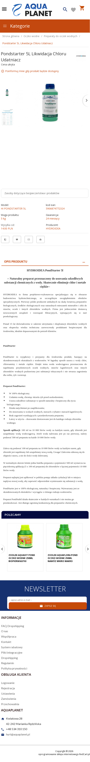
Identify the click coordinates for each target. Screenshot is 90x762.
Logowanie (7, 682)
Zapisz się (48, 606)
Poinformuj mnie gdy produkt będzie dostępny (32, 71)
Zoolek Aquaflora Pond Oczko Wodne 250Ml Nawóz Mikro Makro (63, 558)
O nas (4, 631)
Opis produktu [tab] (15, 262)
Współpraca (8, 636)
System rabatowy (11, 647)
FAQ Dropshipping (12, 626)
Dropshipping (9, 657)
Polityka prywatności (14, 668)
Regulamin (7, 663)
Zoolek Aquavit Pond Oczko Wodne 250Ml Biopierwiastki (22, 558)
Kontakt (6, 641)
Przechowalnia (10, 704)
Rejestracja (8, 688)
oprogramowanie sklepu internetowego (58, 754)
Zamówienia (8, 698)
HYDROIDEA (53, 228)
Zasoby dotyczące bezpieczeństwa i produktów (31, 193)
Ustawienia (8, 693)
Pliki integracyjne (11, 652)
